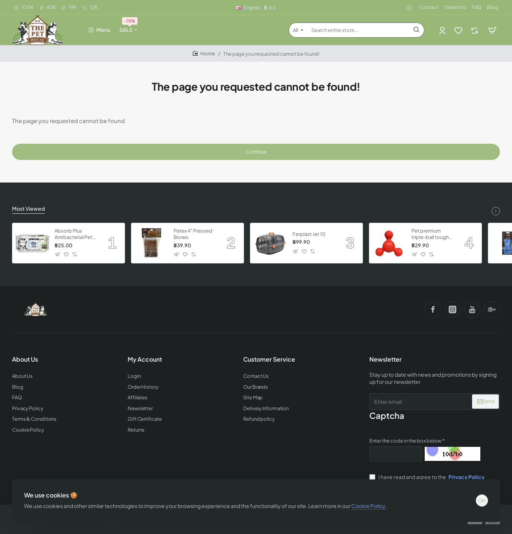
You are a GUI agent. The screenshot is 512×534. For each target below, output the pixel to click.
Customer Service (269, 359)
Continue (256, 152)
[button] (57, 254)
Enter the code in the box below (405, 441)
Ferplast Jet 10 (309, 234)
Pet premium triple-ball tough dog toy (430, 234)
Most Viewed (28, 208)
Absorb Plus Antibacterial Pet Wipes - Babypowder (73, 234)
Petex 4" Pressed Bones (193, 234)
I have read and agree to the (427, 476)
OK (482, 500)
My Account (145, 359)
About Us (25, 359)
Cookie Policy (368, 505)
